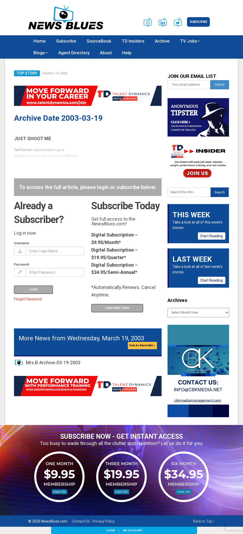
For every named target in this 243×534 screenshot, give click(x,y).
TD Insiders (133, 41)
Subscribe (198, 22)
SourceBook (99, 41)
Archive (162, 41)
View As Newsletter (142, 345)
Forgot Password (28, 299)
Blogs (39, 52)
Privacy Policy (103, 521)
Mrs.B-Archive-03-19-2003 (53, 362)
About (106, 52)
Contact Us (81, 521)
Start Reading (211, 236)
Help (126, 52)
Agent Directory (73, 52)
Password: (22, 264)
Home (39, 41)
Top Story (27, 73)
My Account (132, 530)
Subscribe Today (117, 308)
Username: (22, 243)
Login (110, 530)
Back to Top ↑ (204, 521)
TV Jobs (188, 41)
